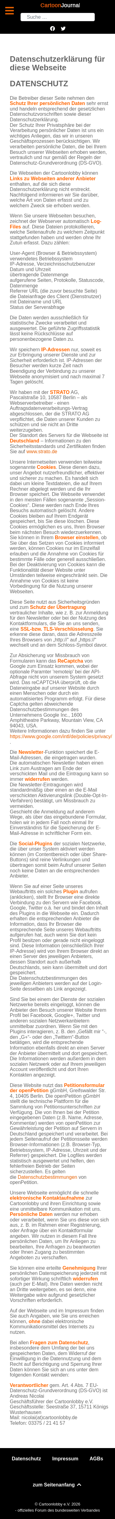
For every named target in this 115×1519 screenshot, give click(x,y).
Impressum (65, 1458)
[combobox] (58, 17)
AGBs (96, 1458)
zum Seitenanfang (57, 1484)
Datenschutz (26, 1458)
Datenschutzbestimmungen (47, 1177)
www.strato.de (41, 451)
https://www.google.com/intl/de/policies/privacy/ (61, 736)
